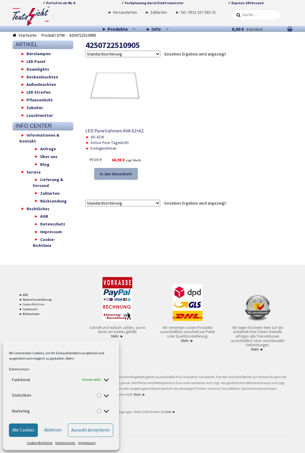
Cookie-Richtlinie (39, 442)
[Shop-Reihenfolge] (122, 54)
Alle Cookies (23, 430)
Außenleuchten (41, 84)
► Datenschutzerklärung (35, 300)
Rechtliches (38, 208)
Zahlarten (50, 193)
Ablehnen (53, 430)
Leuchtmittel (39, 115)
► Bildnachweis (29, 314)
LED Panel (36, 61)
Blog (44, 164)
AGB (44, 216)
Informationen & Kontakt (39, 138)
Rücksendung (53, 200)
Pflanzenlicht (40, 100)
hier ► (171, 411)
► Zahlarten (156, 12)
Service (34, 171)
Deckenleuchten (42, 76)
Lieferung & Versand (48, 182)
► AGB (23, 295)
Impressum (87, 442)
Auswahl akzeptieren (90, 430)
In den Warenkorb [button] (116, 174)
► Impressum (28, 309)
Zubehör (35, 107)
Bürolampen (39, 53)
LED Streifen (39, 92)
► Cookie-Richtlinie (31, 304)
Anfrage (48, 148)
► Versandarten (122, 12)
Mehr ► (117, 336)
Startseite (27, 35)
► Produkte (115, 29)
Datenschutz (19, 369)
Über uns (48, 156)
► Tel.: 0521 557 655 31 (195, 12)
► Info (153, 29)
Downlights (38, 69)
